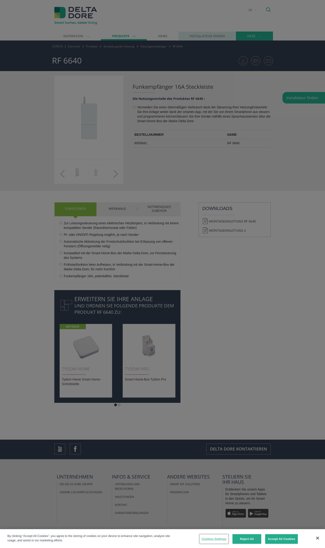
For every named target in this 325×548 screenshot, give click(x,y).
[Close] (318, 538)
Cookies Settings (214, 539)
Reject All (247, 539)
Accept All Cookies (281, 539)
